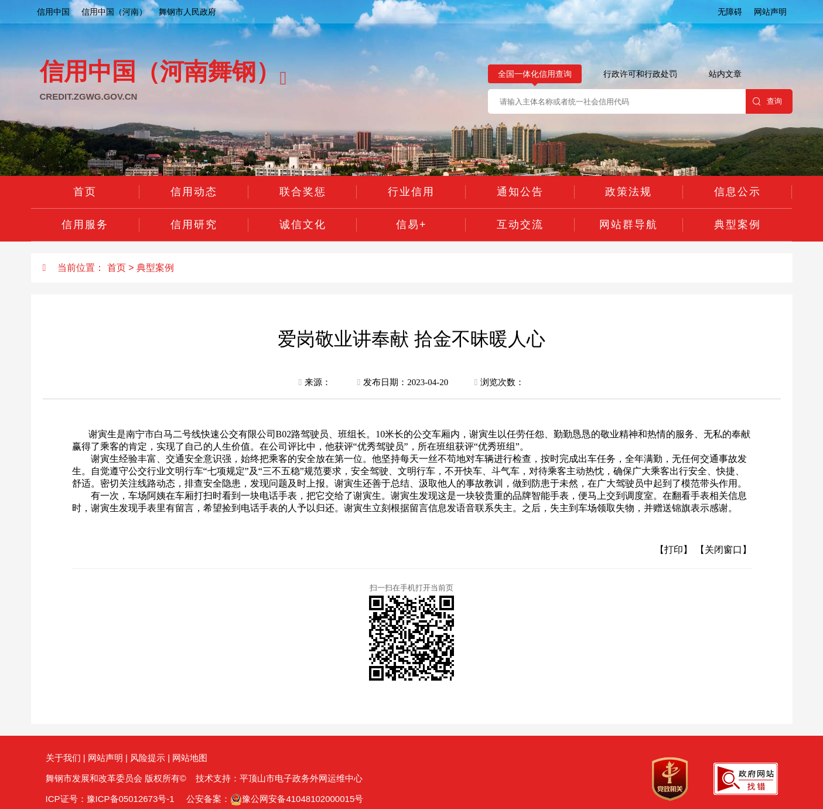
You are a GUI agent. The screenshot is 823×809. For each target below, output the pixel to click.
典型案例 (737, 224)
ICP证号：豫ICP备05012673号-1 (110, 799)
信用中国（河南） (114, 11)
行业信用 (411, 192)
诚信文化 (302, 224)
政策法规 (628, 192)
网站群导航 (628, 224)
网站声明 (770, 11)
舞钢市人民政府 (187, 11)
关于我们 (63, 758)
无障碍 (730, 11)
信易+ (411, 224)
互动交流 (520, 224)
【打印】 (673, 550)
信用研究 (193, 224)
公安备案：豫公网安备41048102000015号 (273, 799)
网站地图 (189, 758)
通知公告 (520, 192)
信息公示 (737, 192)
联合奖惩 (302, 192)
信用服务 (85, 224)
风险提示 (147, 758)
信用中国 (53, 11)
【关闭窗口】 (723, 550)
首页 (85, 192)
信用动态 (193, 192)
